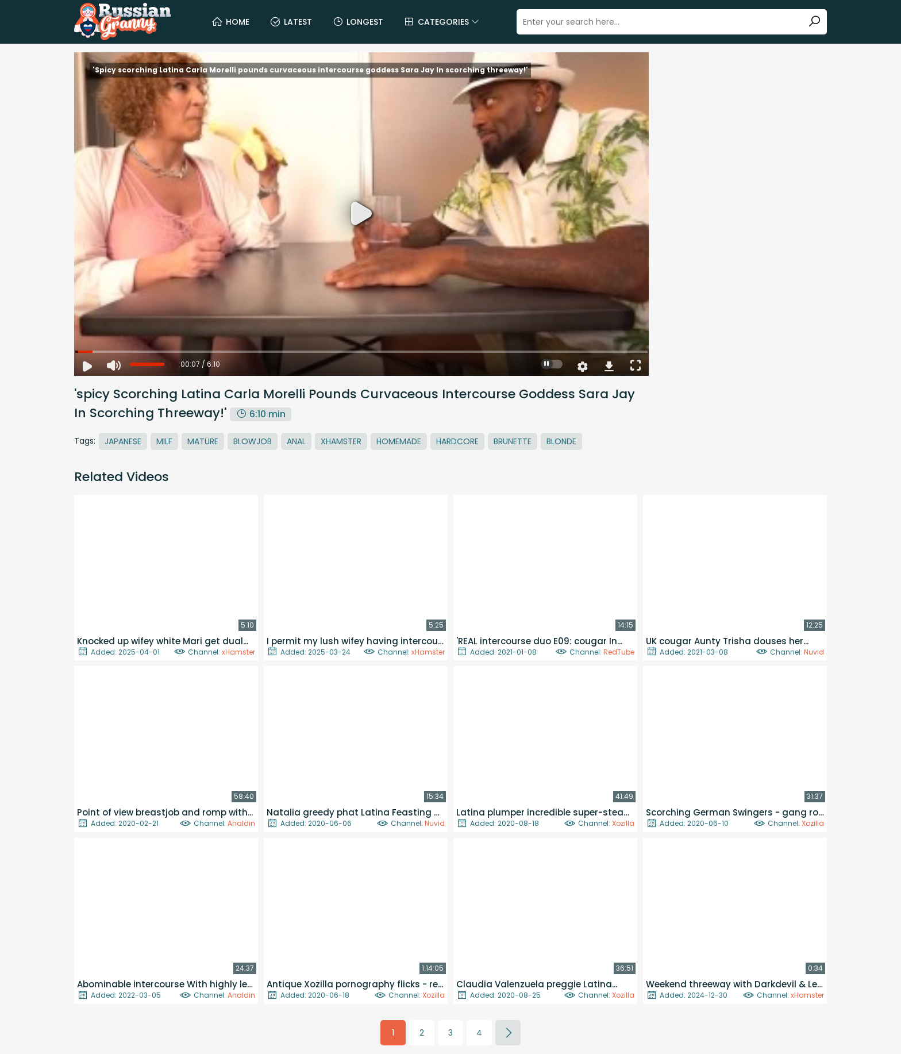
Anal (296, 441)
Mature (202, 441)
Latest (290, 22)
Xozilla (623, 823)
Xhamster (341, 441)
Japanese (123, 441)
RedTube (618, 652)
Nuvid (814, 652)
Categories (441, 22)
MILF (164, 441)
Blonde (561, 441)
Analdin (241, 823)
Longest (357, 22)
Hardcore (457, 441)
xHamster (238, 652)
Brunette (513, 441)
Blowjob (252, 441)
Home (230, 22)
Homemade (398, 441)
